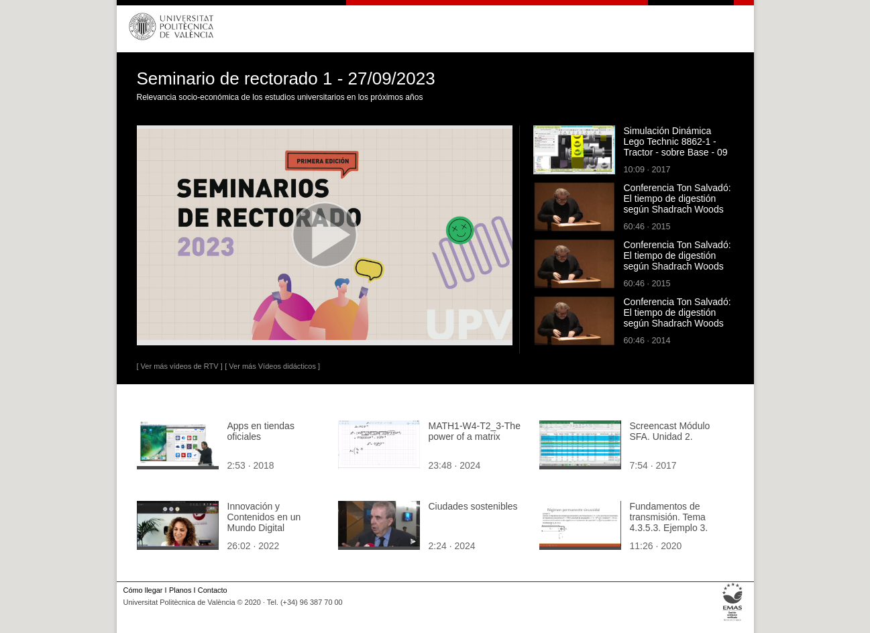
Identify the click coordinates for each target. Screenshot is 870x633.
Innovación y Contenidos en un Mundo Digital (264, 517)
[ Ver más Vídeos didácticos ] (272, 366)
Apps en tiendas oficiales (260, 431)
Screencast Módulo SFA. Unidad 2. (670, 431)
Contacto (212, 590)
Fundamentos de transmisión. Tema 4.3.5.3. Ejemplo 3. (669, 517)
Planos (180, 590)
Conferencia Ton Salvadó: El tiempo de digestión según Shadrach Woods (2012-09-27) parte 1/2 (677, 203)
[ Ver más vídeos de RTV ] (180, 366)
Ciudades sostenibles (473, 506)
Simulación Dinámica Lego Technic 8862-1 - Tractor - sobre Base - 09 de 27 (676, 146)
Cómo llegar (143, 590)
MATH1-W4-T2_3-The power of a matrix (475, 431)
